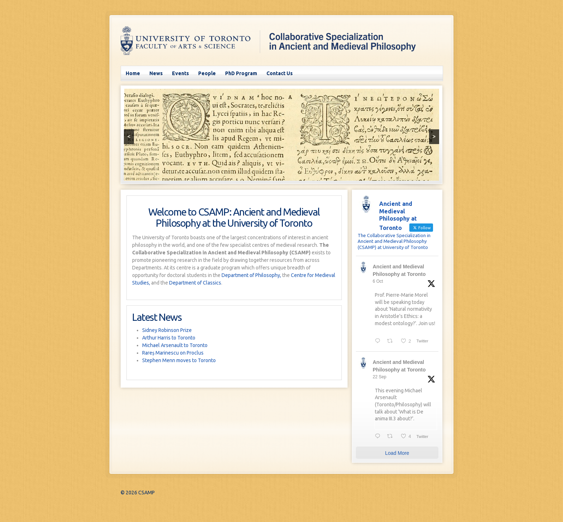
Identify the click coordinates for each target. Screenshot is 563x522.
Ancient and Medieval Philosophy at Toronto (399, 270)
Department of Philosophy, (251, 275)
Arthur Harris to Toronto (168, 338)
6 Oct (378, 281)
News (156, 73)
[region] (281, 135)
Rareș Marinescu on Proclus (173, 353)
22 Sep (379, 376)
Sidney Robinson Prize (167, 330)
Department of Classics (195, 283)
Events (180, 73)
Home (133, 73)
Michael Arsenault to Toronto (175, 345)
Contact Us (279, 73)
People (207, 73)
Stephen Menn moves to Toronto (179, 360)
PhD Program (241, 73)
